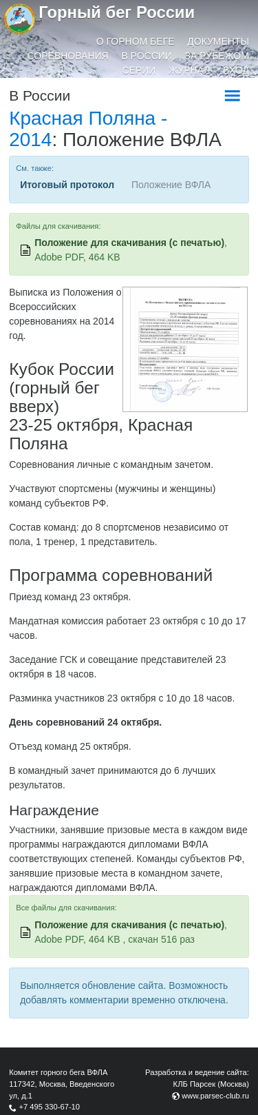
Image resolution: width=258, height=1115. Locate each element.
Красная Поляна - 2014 (88, 129)
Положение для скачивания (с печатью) (129, 242)
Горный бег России (117, 12)
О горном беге (135, 41)
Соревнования (68, 55)
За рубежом (217, 55)
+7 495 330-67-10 (49, 1107)
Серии (139, 70)
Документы (218, 41)
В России (146, 55)
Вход (236, 70)
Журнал (189, 70)
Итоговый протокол (67, 184)
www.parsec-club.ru (215, 1096)
